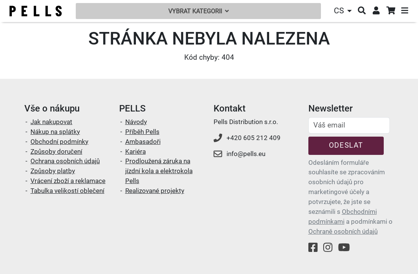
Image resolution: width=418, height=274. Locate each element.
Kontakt (230, 108)
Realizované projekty (154, 190)
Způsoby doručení (56, 151)
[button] (344, 11)
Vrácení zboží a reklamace (67, 181)
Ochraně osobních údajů (343, 231)
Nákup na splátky (55, 131)
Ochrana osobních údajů (65, 161)
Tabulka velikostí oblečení (67, 190)
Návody (136, 122)
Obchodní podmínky (59, 141)
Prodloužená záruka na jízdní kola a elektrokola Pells (159, 171)
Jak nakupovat (51, 122)
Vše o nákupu (52, 108)
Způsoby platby (52, 171)
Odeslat (346, 145)
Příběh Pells (142, 131)
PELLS (132, 108)
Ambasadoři (143, 141)
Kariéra (135, 151)
